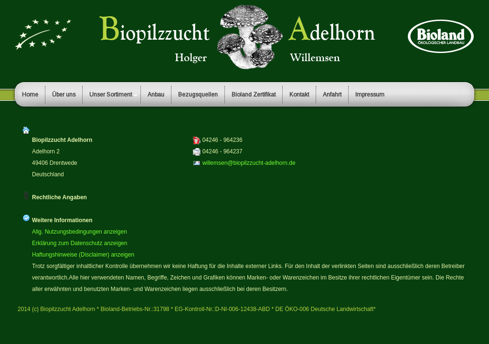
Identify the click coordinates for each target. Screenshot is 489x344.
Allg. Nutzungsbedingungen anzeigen (79, 231)
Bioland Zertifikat (254, 94)
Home (30, 94)
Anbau (156, 94)
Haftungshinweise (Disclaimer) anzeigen (83, 254)
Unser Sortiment (110, 94)
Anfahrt (332, 94)
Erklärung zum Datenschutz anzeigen (79, 243)
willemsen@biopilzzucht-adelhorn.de (249, 163)
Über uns (63, 94)
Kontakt (299, 94)
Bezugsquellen (198, 94)
